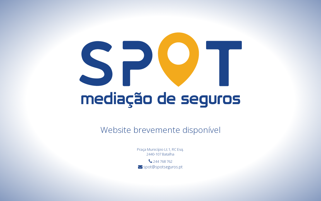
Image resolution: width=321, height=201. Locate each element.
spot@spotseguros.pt (163, 166)
